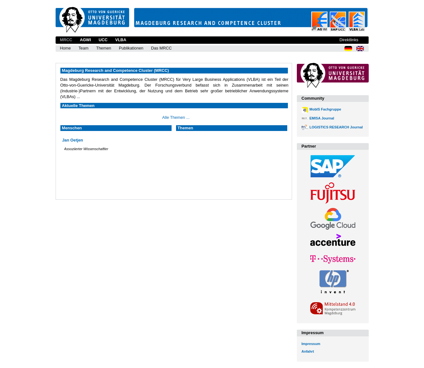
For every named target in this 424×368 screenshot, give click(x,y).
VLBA (120, 39)
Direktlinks (348, 39)
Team (84, 48)
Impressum (311, 344)
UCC (103, 39)
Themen (103, 48)
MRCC (66, 39)
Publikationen (131, 48)
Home (65, 48)
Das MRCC (161, 48)
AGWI (85, 39)
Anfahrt (308, 351)
